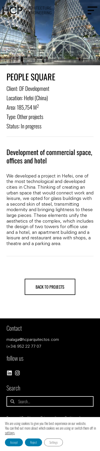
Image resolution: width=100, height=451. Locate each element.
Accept (14, 442)
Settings (53, 442)
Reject (33, 442)
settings (10, 432)
